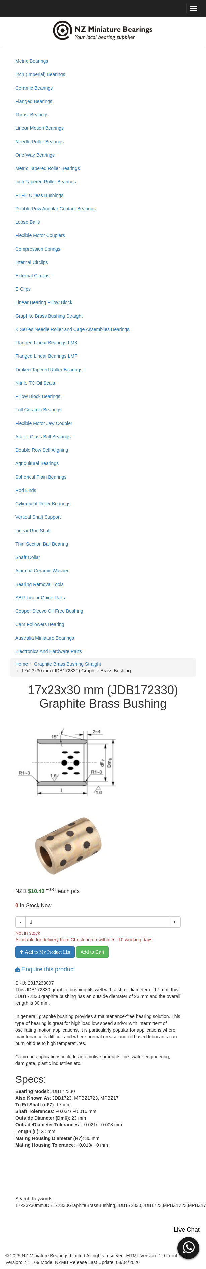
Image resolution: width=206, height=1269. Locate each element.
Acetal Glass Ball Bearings (43, 436)
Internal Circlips (31, 262)
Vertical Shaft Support (38, 517)
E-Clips (23, 289)
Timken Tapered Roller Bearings (48, 369)
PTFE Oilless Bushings (39, 195)
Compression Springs (37, 249)
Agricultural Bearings (37, 463)
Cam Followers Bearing (39, 624)
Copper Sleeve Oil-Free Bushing (49, 611)
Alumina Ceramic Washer (41, 570)
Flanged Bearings (33, 101)
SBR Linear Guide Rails (40, 597)
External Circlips (32, 275)
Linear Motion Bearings (39, 128)
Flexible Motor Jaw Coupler (43, 423)
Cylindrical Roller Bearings (42, 503)
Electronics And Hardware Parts (48, 651)
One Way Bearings (35, 155)
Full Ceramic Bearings (38, 409)
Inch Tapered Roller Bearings (45, 181)
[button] (188, 1247)
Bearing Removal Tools (39, 584)
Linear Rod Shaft (33, 530)
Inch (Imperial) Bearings (40, 74)
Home (21, 664)
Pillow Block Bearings (37, 396)
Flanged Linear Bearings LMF (46, 356)
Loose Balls (27, 222)
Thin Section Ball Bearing (41, 544)
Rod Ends (25, 490)
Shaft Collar (27, 557)
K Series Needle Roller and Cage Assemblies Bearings (72, 329)
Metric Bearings (31, 61)
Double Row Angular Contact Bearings (55, 208)
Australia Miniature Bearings (44, 638)
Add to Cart (92, 952)
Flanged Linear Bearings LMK (46, 342)
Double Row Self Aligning (41, 450)
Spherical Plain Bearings (41, 477)
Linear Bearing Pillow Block (43, 302)
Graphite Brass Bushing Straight (49, 316)
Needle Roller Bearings (39, 141)
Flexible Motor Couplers (40, 235)
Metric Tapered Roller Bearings (47, 168)
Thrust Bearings (32, 114)
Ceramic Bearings (34, 88)
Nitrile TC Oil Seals (35, 383)
